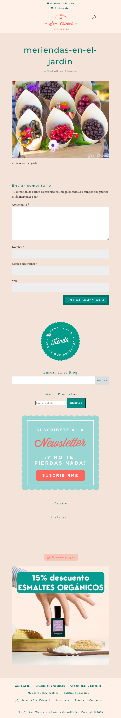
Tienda (79, 700)
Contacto (95, 700)
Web (14, 280)
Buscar (76, 403)
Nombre (18, 247)
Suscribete (62, 700)
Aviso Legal (22, 685)
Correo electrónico (25, 263)
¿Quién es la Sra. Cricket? (32, 700)
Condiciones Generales (85, 685)
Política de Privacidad (50, 685)
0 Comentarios (71, 71)
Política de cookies (76, 693)
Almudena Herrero (55, 71)
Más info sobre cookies (43, 693)
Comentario (20, 204)
